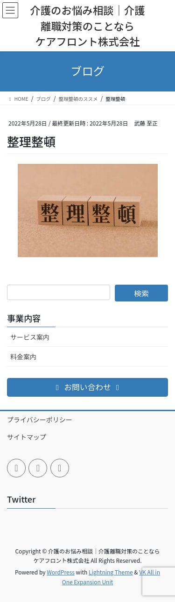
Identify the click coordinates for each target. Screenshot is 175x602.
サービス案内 (29, 337)
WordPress (61, 572)
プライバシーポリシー (39, 419)
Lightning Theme (111, 572)
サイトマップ (26, 436)
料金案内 (23, 356)
